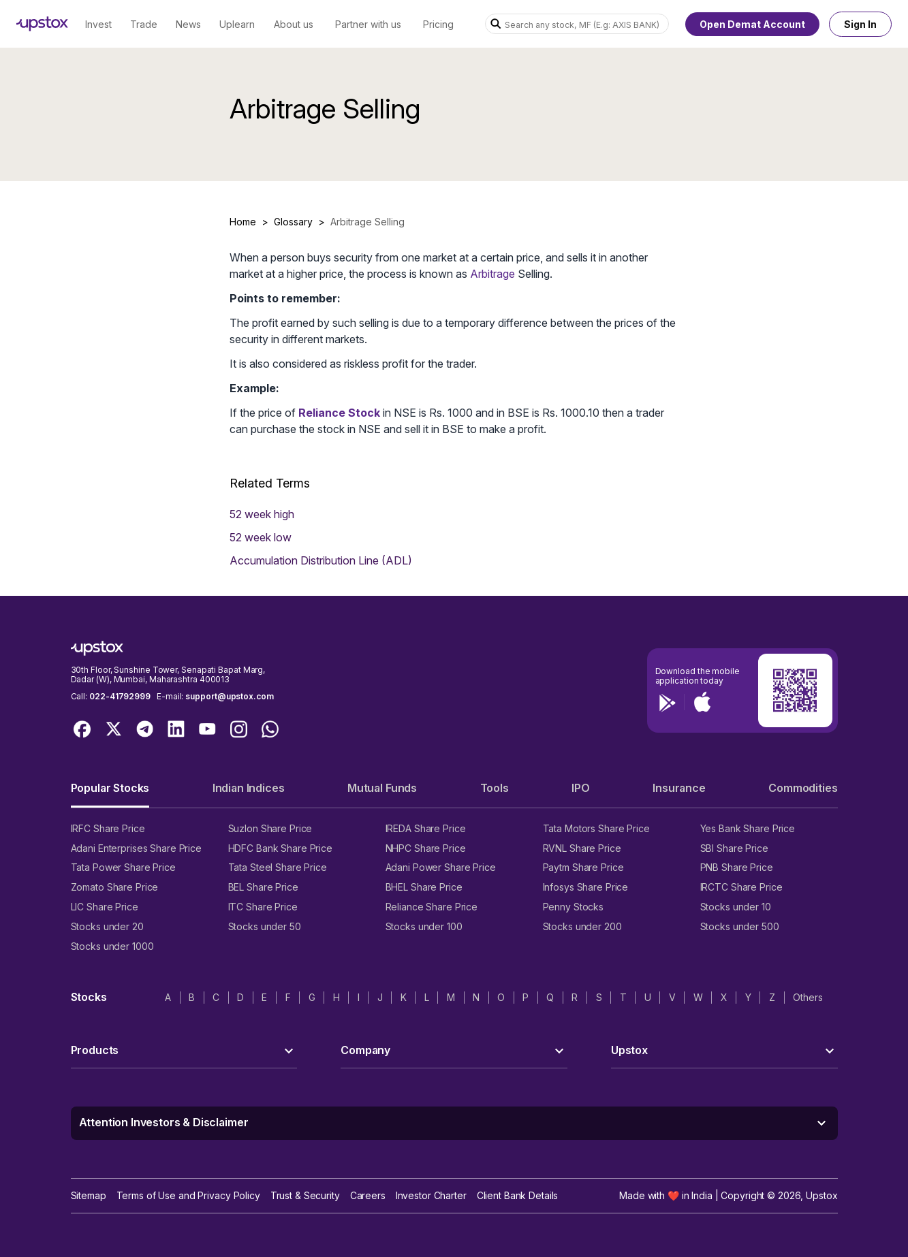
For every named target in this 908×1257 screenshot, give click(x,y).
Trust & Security (305, 1195)
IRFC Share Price (108, 828)
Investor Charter (431, 1195)
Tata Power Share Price (123, 867)
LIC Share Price (104, 906)
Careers (368, 1195)
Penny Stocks (573, 906)
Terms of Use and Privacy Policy (188, 1195)
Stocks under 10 (735, 906)
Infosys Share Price (586, 887)
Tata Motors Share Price (596, 828)
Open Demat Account (752, 24)
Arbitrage (492, 274)
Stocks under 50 (264, 926)
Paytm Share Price (583, 867)
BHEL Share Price (424, 887)
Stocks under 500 (739, 926)
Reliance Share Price (432, 906)
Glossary (293, 221)
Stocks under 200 (582, 926)
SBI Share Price (734, 848)
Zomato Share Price (115, 887)
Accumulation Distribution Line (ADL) (321, 560)
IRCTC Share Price (741, 887)
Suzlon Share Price (270, 828)
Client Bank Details (518, 1195)
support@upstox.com (229, 696)
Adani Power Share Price (441, 867)
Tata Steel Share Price (277, 867)
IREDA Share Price (426, 828)
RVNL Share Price (582, 848)
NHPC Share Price (426, 848)
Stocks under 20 (107, 926)
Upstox (821, 1195)
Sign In (860, 24)
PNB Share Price (736, 867)
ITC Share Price (263, 906)
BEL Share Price (263, 887)
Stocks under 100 (424, 926)
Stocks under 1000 (112, 946)
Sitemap (88, 1195)
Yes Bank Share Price (748, 828)
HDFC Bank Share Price (280, 848)
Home (243, 221)
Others (807, 997)
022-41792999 (120, 696)
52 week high (262, 514)
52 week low (261, 537)
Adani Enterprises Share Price (136, 848)
